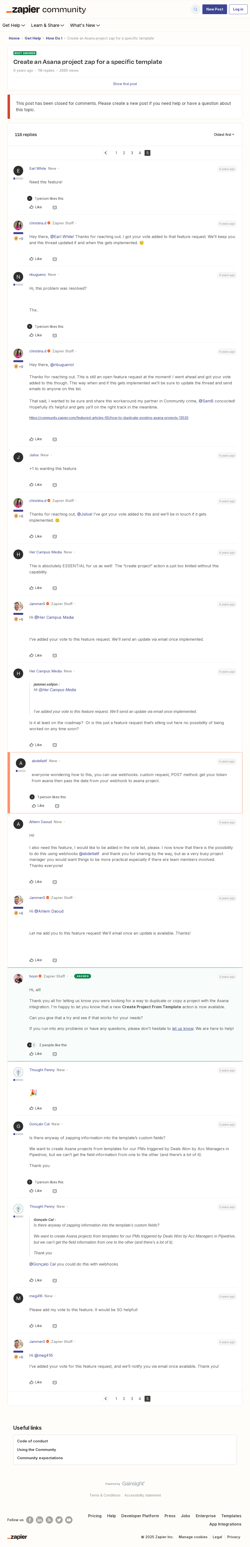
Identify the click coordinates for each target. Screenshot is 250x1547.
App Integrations (225, 1524)
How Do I (54, 38)
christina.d (37, 223)
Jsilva (34, 455)
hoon (33, 976)
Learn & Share (48, 25)
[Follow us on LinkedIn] (39, 1520)
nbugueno (37, 274)
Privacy (233, 1537)
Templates (231, 1515)
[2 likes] (47, 1045)
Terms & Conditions (105, 1495)
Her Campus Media (45, 552)
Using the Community (36, 1449)
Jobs (185, 1515)
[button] (214, 9)
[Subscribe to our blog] (49, 1520)
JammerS (37, 603)
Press (170, 1515)
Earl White (37, 168)
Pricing (95, 1515)
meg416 (35, 1296)
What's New (85, 25)
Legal (217, 1537)
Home (14, 38)
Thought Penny (42, 1070)
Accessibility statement (143, 1495)
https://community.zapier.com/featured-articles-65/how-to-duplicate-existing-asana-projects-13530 (108, 418)
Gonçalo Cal (39, 1124)
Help (111, 1515)
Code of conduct (32, 1441)
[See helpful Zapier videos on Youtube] (69, 1520)
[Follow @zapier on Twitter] (59, 1520)
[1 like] (45, 198)
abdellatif (39, 761)
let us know (182, 1028)
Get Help (14, 25)
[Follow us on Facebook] (29, 1520)
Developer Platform (140, 1515)
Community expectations (40, 1458)
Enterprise (206, 1515)
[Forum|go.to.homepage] (47, 9)
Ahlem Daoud (40, 821)
